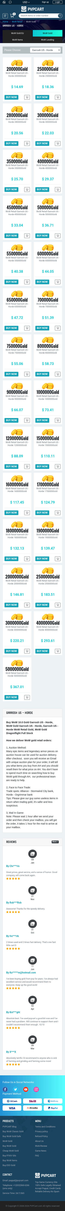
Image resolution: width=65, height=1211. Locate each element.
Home (5, 22)
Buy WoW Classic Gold (13, 1131)
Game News (40, 1151)
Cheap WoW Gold (11, 1151)
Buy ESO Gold (9, 1165)
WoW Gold (47, 33)
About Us (39, 1141)
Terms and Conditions (45, 1126)
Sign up (45, 2)
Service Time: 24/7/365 (13, 1193)
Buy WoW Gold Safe (12, 1136)
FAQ (37, 1155)
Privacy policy (41, 1131)
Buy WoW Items (10, 1160)
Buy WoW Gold (9, 1146)
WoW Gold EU (17, 33)
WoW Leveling (47, 40)
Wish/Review (41, 1146)
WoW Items (17, 40)
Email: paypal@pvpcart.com (15, 1180)
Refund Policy (41, 1136)
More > (55, 842)
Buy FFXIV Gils (9, 1155)
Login (57, 2)
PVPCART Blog (9, 1126)
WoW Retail (17, 22)
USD (25, 2)
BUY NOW (11, 97)
